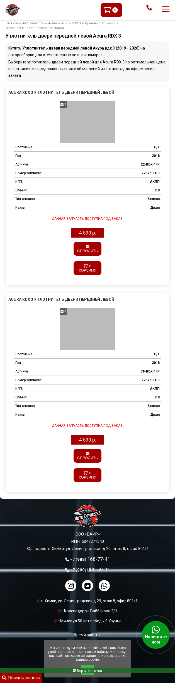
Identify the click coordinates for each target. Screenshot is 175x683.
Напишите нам (156, 635)
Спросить (87, 249)
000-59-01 (90, 570)
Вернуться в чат (87, 671)
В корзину (87, 268)
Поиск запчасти (21, 677)
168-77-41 (90, 559)
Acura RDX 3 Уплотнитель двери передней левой (61, 92)
